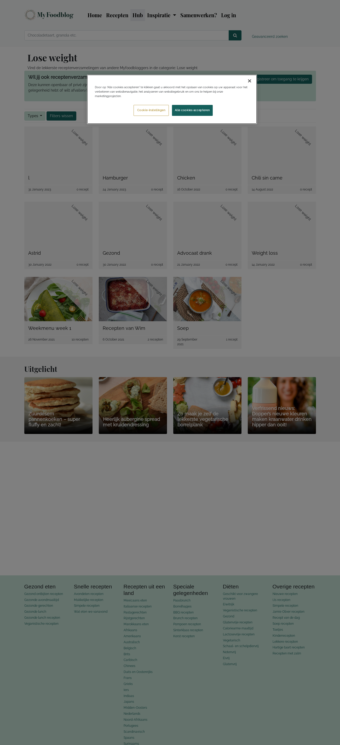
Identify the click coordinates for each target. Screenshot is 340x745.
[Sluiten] (249, 81)
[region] (172, 99)
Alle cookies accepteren (192, 110)
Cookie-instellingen (151, 110)
